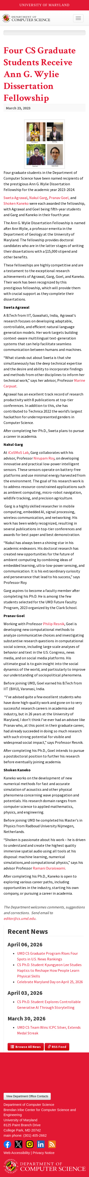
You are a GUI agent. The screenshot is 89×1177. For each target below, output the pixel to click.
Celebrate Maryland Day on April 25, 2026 (50, 981)
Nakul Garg (38, 197)
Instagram (29, 1144)
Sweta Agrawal (16, 197)
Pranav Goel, (59, 197)
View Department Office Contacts (27, 1096)
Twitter (18, 1144)
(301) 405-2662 (35, 1135)
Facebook (7, 1144)
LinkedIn (41, 1144)
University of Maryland (44, 5)
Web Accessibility (17, 1153)
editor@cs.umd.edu (19, 918)
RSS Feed (57, 1047)
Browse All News (26, 1047)
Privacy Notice (44, 1153)
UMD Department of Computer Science (36, 18)
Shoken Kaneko (16, 203)
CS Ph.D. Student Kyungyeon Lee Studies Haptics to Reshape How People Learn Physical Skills (49, 970)
